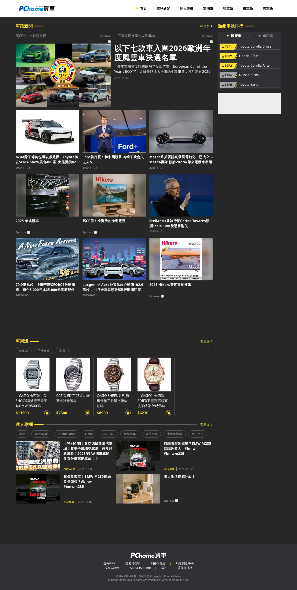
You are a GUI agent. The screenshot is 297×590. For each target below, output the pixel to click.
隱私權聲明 (132, 563)
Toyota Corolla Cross (255, 46)
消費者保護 (158, 563)
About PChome (140, 568)
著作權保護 (185, 568)
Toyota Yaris (248, 84)
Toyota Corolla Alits (254, 65)
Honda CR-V (248, 56)
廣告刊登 (109, 563)
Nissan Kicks (249, 75)
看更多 (205, 26)
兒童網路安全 (185, 563)
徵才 (164, 568)
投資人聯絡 (111, 568)
